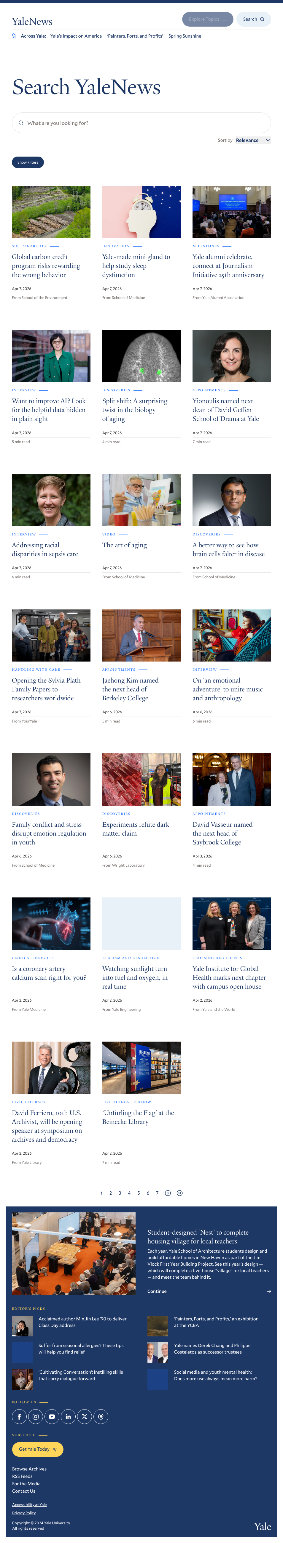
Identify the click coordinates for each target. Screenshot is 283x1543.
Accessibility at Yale (29, 1504)
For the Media (26, 1484)
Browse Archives (29, 1469)
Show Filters (28, 162)
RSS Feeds (22, 1476)
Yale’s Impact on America (76, 36)
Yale (262, 1528)
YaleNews (32, 23)
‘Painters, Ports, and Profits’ (135, 36)
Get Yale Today (38, 1449)
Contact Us (23, 1491)
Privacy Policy (24, 1512)
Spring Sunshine (184, 36)
